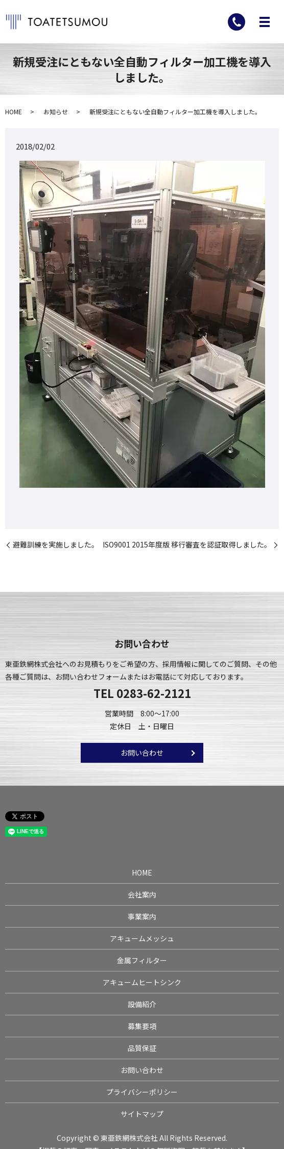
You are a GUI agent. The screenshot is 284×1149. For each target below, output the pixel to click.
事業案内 (142, 916)
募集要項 (142, 1026)
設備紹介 (142, 1004)
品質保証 (142, 1048)
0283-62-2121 (153, 693)
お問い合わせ (142, 752)
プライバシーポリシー (142, 1092)
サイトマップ (142, 1114)
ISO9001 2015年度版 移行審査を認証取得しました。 (187, 544)
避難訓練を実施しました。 (56, 544)
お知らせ (55, 111)
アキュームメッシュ (142, 938)
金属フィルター (142, 960)
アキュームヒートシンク (142, 982)
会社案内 (142, 894)
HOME (13, 111)
